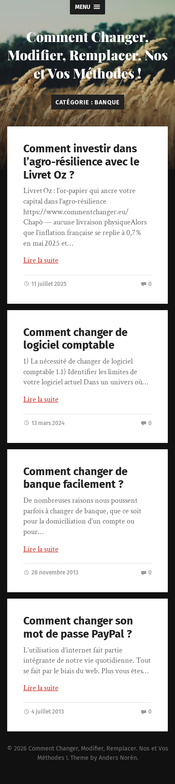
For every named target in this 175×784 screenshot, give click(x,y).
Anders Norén (118, 758)
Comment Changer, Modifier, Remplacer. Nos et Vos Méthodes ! (87, 54)
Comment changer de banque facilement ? (75, 478)
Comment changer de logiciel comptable (75, 339)
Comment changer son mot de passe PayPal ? (78, 627)
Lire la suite (40, 260)
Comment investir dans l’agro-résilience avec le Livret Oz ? (81, 161)
